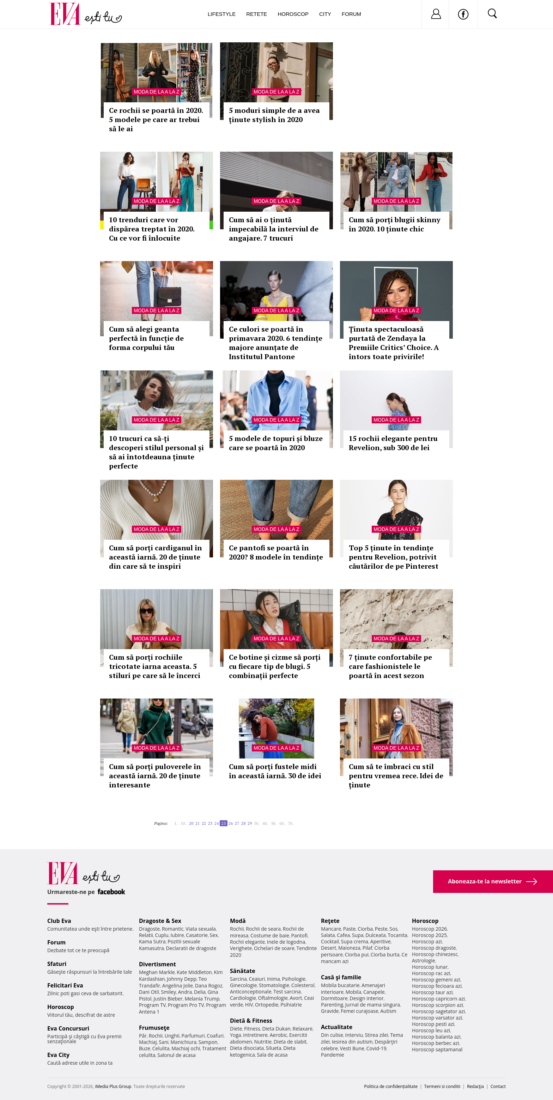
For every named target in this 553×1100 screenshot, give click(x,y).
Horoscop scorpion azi (437, 1005)
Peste (381, 928)
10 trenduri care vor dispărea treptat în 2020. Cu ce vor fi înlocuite (151, 229)
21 (197, 823)
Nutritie (263, 1041)
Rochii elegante (247, 941)
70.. (291, 823)
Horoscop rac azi (431, 973)
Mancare (331, 928)
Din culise (332, 1035)
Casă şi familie (341, 977)
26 (231, 823)
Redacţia (475, 1086)
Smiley (168, 992)
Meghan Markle (157, 972)
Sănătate (242, 971)
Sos (393, 928)
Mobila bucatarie (340, 985)
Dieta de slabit (290, 1041)
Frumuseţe (154, 1028)
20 (191, 823)
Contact (498, 1086)
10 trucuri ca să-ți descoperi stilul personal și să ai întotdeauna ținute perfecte (156, 452)
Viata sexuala (201, 928)
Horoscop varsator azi (437, 1017)
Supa (358, 935)
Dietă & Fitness (251, 1021)
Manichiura (183, 1042)
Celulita (161, 1048)
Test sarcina (287, 991)
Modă (238, 921)
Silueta (273, 1048)
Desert (328, 947)
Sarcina (238, 978)
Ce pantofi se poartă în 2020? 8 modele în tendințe (276, 552)
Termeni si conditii (442, 1086)
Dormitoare (334, 998)
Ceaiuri (257, 978)
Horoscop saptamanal (437, 1049)
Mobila (353, 992)
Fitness (252, 1028)
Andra (185, 992)
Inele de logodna (286, 941)
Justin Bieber (167, 998)
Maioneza (349, 947)
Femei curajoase (359, 1011)
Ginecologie (243, 985)
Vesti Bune (352, 1048)
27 (237, 823)
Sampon (208, 1042)
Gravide (330, 1011)
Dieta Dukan (276, 1028)
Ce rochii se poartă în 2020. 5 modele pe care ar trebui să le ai (156, 119)
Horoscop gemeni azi (436, 979)
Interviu (354, 1035)
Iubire (177, 935)
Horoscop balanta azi (436, 1036)
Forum (351, 14)
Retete (256, 14)
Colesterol (303, 985)
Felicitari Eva (65, 985)
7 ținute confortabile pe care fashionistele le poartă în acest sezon (390, 666)
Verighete (241, 948)
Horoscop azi (427, 941)
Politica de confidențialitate (391, 1086)
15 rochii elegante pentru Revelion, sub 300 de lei (393, 443)
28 (243, 823)
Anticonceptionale (251, 991)
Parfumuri (193, 1035)
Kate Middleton (194, 972)
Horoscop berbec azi (435, 1043)
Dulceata (375, 935)
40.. (265, 823)
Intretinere (255, 1035)
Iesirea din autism (352, 1041)
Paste (349, 928)
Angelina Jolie (177, 985)
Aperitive (380, 941)
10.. (184, 823)
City (325, 14)
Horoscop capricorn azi (438, 998)
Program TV (152, 1005)
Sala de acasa (272, 1054)
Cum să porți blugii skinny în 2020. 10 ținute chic (394, 224)
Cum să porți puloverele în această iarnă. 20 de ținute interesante (155, 776)
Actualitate (336, 1027)
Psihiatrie (291, 1004)
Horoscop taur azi (432, 992)
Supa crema (354, 941)
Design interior (366, 998)
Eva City (58, 1055)
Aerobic (278, 1035)
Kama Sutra (152, 941)
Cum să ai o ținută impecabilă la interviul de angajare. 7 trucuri (273, 229)
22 (204, 823)
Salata (328, 935)
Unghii (172, 1035)
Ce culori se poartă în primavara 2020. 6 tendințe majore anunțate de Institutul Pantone (275, 342)
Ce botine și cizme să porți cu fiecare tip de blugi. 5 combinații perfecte (275, 666)
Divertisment (157, 964)
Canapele (374, 992)
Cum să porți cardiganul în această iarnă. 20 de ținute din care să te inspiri (155, 557)
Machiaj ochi (185, 1048)
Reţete (330, 921)
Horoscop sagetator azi (438, 1011)
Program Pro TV (186, 1005)
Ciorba (365, 928)
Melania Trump (201, 998)
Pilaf (367, 947)
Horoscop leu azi (431, 1030)
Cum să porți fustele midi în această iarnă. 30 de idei (275, 771)
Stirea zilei (376, 1035)
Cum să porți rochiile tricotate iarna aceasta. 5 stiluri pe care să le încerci (154, 666)
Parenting (332, 1004)
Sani (164, 1042)
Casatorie (197, 935)
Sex (214, 935)
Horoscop (293, 14)
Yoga (235, 1035)
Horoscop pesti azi (433, 1024)
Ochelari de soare (274, 948)
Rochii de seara (263, 928)
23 (210, 823)
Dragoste (149, 928)
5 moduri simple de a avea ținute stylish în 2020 (274, 114)
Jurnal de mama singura (372, 1004)
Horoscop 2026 (429, 928)
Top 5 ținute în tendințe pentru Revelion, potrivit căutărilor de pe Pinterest (393, 557)
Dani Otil (149, 992)
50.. (274, 823)
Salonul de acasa (176, 1055)
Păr (143, 1035)
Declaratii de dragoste (191, 948)
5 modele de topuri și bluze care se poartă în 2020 (276, 443)
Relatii (146, 935)
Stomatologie (274, 985)
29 (250, 823)
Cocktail (330, 941)
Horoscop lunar (430, 966)
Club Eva (59, 921)
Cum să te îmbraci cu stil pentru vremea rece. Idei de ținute (396, 776)
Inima (273, 978)
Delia (200, 992)
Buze (144, 1048)
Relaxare (303, 1028)
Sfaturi (56, 964)
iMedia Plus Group (113, 1086)
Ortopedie (266, 1004)
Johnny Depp (181, 978)
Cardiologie (243, 998)
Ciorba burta (385, 954)
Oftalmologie (273, 998)
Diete (236, 1028)
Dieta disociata (247, 1048)
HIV (249, 1004)
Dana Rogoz (209, 985)
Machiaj (148, 1042)
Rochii (156, 1035)
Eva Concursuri (68, 1028)
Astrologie (423, 960)
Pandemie (332, 1054)
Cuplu (162, 935)
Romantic (173, 928)
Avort (296, 998)
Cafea (343, 935)
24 (216, 823)
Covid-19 (376, 1048)
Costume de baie (269, 935)
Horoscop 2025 (429, 935)
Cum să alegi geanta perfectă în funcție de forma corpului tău (146, 338)
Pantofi (299, 935)
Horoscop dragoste (434, 947)
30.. (257, 823)
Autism (388, 1011)
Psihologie (294, 978)
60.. (282, 823)
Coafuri (215, 1035)
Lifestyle (222, 14)
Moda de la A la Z (156, 92)
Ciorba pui (357, 954)
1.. (176, 823)
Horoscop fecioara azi (437, 986)
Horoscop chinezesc (435, 954)
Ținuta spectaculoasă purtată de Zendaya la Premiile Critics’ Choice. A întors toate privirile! (394, 342)
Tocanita (397, 935)
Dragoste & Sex (160, 921)
